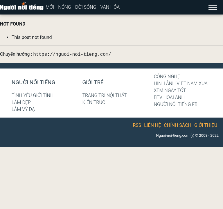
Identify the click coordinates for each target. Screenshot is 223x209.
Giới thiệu (205, 125)
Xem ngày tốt (170, 90)
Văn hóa (110, 7)
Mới (50, 7)
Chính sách (177, 125)
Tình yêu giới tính (32, 95)
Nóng (64, 7)
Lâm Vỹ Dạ (23, 109)
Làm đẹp (21, 102)
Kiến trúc (93, 102)
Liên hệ (152, 125)
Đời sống (85, 7)
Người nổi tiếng (33, 82)
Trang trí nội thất (104, 95)
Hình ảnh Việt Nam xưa (181, 83)
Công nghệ (167, 76)
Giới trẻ (92, 82)
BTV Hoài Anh (169, 97)
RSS (137, 125)
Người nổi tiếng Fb (176, 104)
